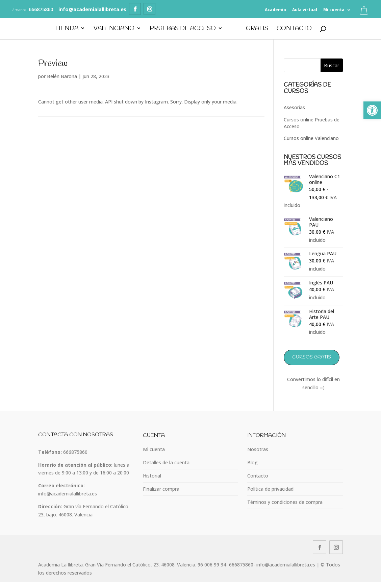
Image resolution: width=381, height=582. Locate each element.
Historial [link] (152, 475)
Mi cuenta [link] (334, 10)
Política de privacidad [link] (270, 489)
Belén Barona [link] (62, 76)
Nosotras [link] (257, 449)
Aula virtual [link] (304, 10)
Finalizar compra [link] (161, 489)
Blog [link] (252, 462)
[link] (372, 110)
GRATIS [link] (257, 28)
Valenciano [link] (113, 28)
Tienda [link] (66, 28)
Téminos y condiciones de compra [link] (285, 502)
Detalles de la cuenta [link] (166, 462)
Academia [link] (275, 10)
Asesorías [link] (294, 107)
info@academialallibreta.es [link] (67, 493)
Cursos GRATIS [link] (311, 357)
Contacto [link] (294, 28)
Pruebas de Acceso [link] (182, 28)
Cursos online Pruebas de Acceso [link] (311, 123)
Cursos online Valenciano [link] (311, 138)
